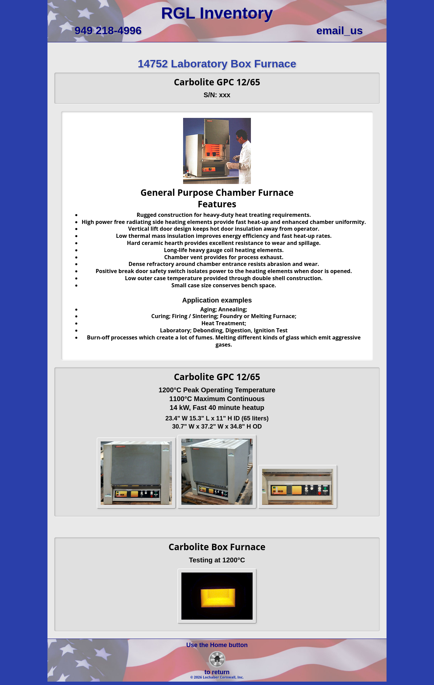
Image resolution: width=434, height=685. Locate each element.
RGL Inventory (217, 13)
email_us (339, 30)
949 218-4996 (108, 30)
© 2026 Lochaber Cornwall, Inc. (217, 677)
